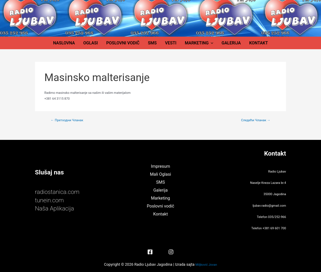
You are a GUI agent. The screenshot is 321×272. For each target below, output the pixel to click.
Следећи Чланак (255, 124)
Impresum (161, 165)
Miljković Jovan (206, 264)
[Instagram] (171, 252)
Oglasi (101, 45)
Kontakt (244, 45)
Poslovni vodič (129, 45)
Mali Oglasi (160, 174)
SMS (154, 45)
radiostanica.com (58, 192)
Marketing (192, 45)
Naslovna (79, 45)
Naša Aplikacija (55, 208)
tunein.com (50, 200)
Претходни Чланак (67, 124)
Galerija (220, 45)
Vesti (169, 45)
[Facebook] (150, 252)
